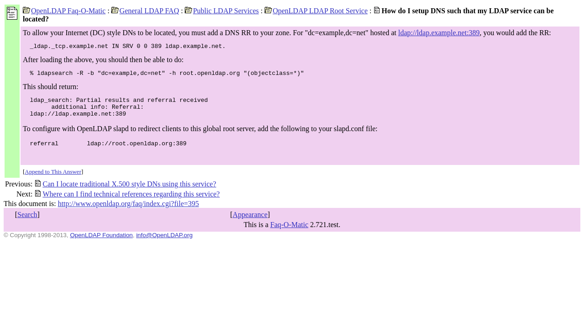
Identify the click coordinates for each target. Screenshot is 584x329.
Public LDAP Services (222, 11)
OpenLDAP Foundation (101, 243)
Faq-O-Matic (289, 233)
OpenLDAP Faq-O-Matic (64, 11)
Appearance (250, 223)
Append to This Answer (53, 179)
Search (27, 223)
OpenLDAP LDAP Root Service (316, 11)
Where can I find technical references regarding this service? (126, 202)
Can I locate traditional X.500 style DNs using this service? (125, 192)
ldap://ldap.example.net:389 (439, 33)
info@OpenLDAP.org (164, 243)
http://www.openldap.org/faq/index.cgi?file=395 (128, 212)
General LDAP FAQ (145, 11)
